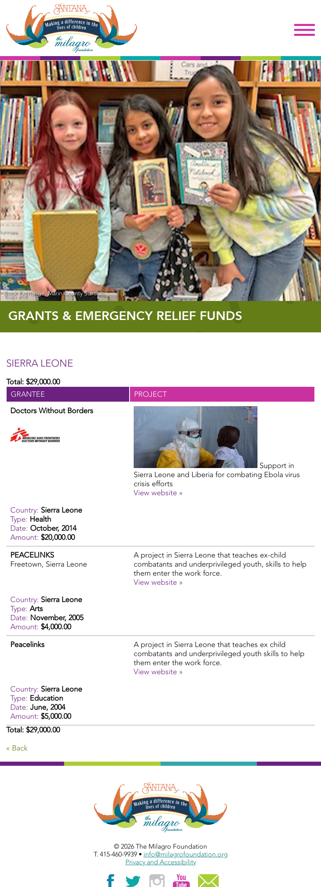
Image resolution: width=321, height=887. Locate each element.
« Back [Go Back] (17, 748)
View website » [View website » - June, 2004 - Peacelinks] (158, 671)
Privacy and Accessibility (160, 862)
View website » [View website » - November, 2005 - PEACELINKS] (158, 582)
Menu (304, 30)
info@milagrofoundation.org (186, 854)
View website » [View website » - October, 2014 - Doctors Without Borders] (158, 492)
